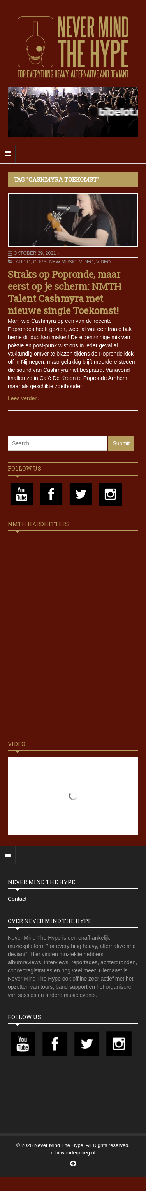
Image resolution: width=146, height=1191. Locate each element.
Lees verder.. (23, 398)
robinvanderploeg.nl (73, 1153)
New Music (62, 261)
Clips (40, 261)
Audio (23, 261)
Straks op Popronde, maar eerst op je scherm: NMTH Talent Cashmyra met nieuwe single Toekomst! (64, 292)
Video (86, 261)
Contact (17, 899)
